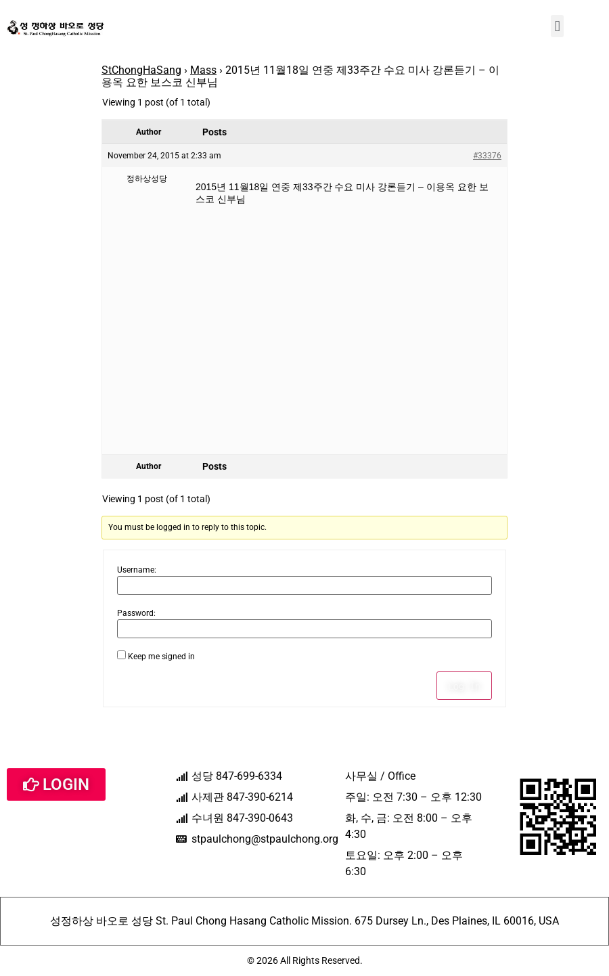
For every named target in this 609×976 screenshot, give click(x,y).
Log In (464, 685)
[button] (557, 26)
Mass (203, 70)
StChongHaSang (141, 70)
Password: (136, 613)
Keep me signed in (161, 656)
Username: (136, 570)
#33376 (487, 155)
